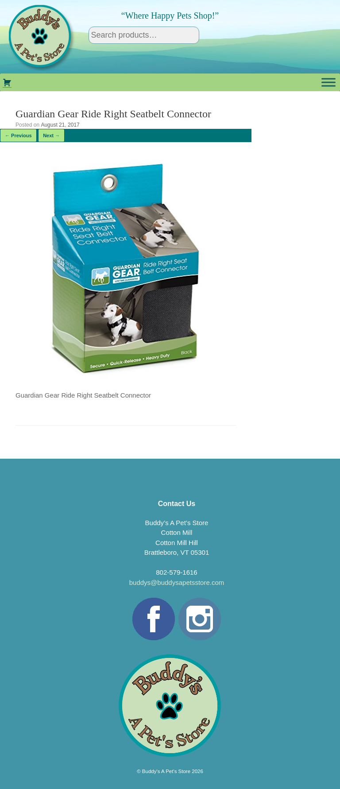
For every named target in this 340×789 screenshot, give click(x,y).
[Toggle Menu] (328, 82)
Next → (51, 135)
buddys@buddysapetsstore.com (176, 582)
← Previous (18, 135)
